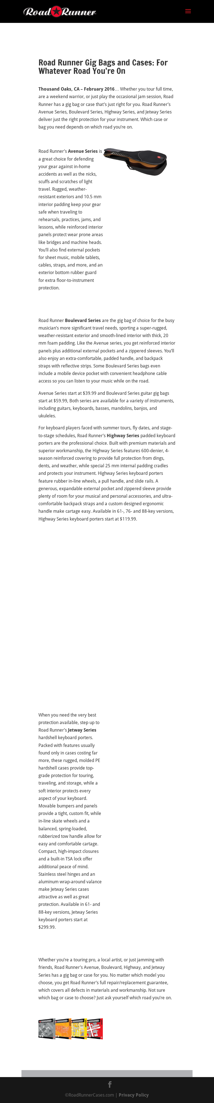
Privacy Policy (134, 1095)
